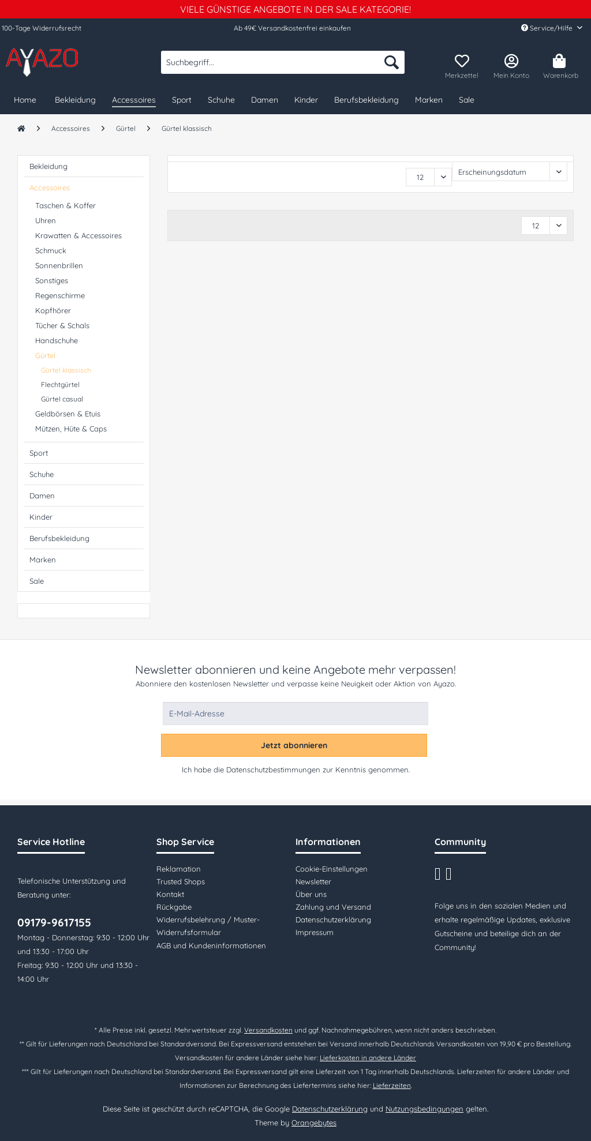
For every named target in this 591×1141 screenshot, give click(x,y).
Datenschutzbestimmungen (273, 769)
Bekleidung (48, 166)
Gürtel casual (62, 399)
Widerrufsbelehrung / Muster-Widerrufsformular (208, 926)
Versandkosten (268, 1030)
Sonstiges (51, 280)
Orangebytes (313, 1122)
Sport (38, 452)
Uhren (45, 220)
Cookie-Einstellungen (332, 868)
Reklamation (178, 868)
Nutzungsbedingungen (424, 1108)
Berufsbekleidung (59, 538)
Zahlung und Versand (333, 906)
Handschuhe (56, 340)
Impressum (315, 932)
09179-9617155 (54, 922)
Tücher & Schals (62, 325)
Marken (42, 559)
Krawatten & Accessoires (78, 235)
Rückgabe (174, 906)
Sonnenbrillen (59, 265)
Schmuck (50, 250)
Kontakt (170, 894)
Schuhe (41, 474)
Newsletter (313, 881)
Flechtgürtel (60, 384)
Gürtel (45, 355)
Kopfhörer (53, 310)
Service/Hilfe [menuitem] (547, 28)
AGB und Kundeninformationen (211, 945)
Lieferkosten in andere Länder (368, 1057)
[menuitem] (283, 67)
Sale (36, 580)
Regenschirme (60, 295)
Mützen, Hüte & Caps (71, 428)
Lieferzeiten (392, 1085)
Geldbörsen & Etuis (67, 413)
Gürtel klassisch (66, 370)
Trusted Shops (180, 881)
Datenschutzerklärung (333, 919)
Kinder (41, 516)
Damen (42, 495)
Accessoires (49, 187)
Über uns (311, 894)
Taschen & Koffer (65, 205)
